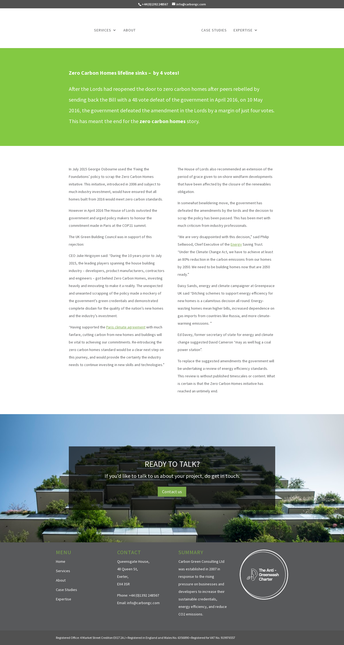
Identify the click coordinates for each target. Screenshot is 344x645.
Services (102, 30)
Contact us (172, 491)
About (129, 30)
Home (60, 561)
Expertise (243, 30)
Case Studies (214, 30)
